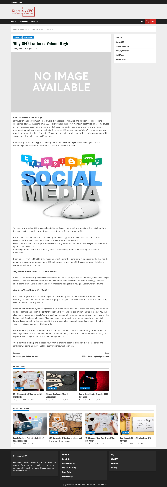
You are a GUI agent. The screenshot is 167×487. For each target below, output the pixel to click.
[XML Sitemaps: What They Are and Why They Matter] (28, 381)
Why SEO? (114, 459)
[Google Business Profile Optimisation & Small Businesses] (30, 424)
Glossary (114, 467)
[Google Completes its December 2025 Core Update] (94, 381)
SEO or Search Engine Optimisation (85, 355)
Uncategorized (28, 37)
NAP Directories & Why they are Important (65, 438)
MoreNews (91, 484)
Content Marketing (122, 46)
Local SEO (119, 37)
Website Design (121, 59)
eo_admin (18, 49)
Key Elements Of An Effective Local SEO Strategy (135, 439)
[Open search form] (142, 22)
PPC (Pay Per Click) (122, 50)
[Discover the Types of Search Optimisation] (61, 381)
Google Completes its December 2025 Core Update (93, 395)
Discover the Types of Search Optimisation (57, 395)
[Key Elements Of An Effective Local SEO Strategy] (137, 424)
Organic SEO (18, 37)
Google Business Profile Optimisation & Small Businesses (28, 439)
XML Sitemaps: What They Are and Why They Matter (28, 395)
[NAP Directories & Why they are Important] (65, 424)
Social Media (120, 55)
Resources (24, 21)
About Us (34, 21)
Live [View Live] (149, 21)
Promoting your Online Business (37, 355)
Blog (13, 21)
